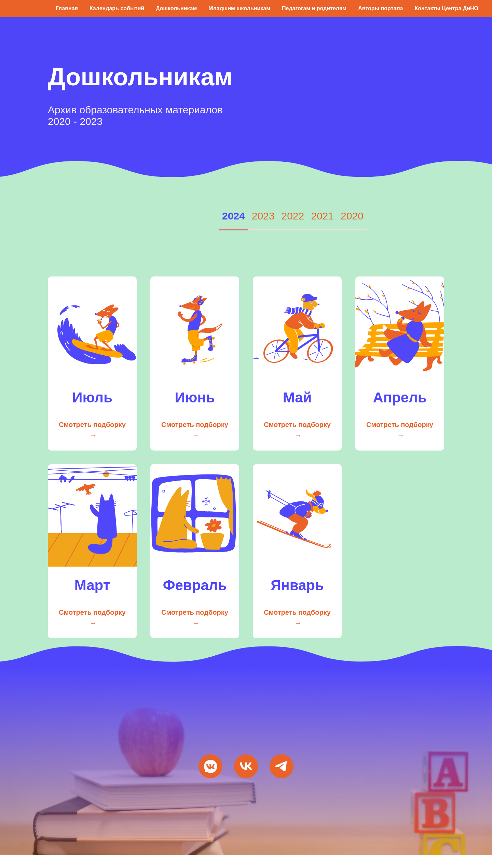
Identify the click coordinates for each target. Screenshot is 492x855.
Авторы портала (380, 8)
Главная (67, 8)
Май (297, 397)
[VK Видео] (246, 766)
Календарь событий (117, 8)
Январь (297, 585)
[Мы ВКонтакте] (210, 766)
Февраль (195, 585)
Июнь (195, 397)
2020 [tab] (352, 216)
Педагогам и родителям (314, 8)
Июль (92, 397)
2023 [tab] (263, 216)
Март (92, 585)
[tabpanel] (246, 436)
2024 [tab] (233, 216)
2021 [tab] (322, 216)
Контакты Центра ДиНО (446, 8)
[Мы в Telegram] (281, 766)
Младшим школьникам (239, 8)
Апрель (399, 397)
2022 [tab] (293, 216)
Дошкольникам (176, 8)
